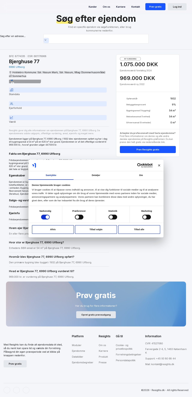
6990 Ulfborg (17, 66)
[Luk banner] (159, 165)
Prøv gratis (155, 6)
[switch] (12, 80)
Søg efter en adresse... (13, 36)
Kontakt (135, 6)
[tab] (59, 92)
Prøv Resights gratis (147, 149)
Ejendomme (78, 350)
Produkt (103, 356)
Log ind (177, 6)
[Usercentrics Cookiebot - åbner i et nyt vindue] (139, 165)
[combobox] (96, 38)
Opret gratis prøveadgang (96, 314)
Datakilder (77, 356)
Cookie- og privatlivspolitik (124, 347)
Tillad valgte (96, 229)
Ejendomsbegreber (82, 362)
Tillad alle (139, 229)
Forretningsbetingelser (128, 354)
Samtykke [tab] (51, 175)
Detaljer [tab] (96, 175)
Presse (102, 362)
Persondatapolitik (125, 360)
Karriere (120, 6)
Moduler (76, 345)
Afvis (53, 229)
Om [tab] (141, 175)
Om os (106, 6)
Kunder (93, 6)
